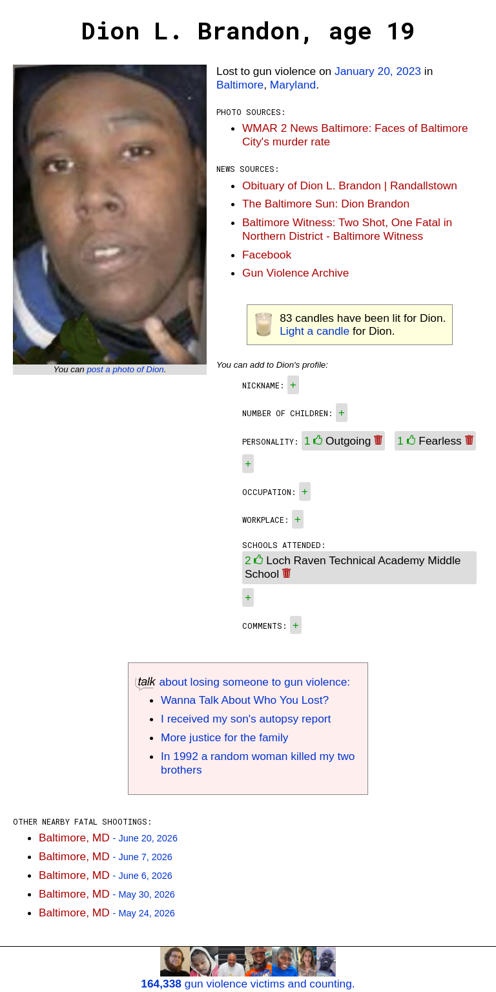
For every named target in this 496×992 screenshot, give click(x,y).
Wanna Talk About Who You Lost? (245, 699)
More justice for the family (224, 737)
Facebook (266, 254)
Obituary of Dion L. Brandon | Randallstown (349, 185)
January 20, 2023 (378, 71)
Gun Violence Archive (295, 272)
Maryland (293, 84)
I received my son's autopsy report (246, 718)
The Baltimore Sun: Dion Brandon (325, 203)
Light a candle (314, 330)
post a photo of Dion (125, 369)
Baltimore (240, 84)
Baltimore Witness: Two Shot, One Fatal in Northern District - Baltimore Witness (347, 229)
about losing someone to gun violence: (242, 681)
